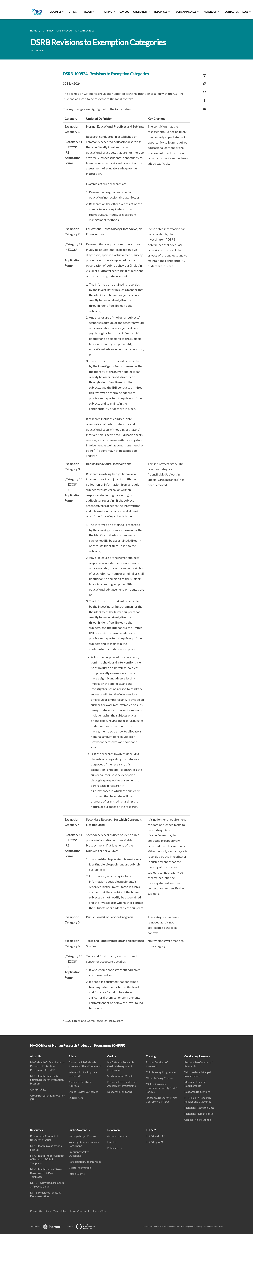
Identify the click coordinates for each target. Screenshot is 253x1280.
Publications (114, 1148)
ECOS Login (153, 1142)
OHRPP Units (38, 1089)
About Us (55, 11)
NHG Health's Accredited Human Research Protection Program (47, 1079)
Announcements (117, 1136)
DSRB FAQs (76, 1097)
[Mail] (203, 90)
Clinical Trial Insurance (197, 1119)
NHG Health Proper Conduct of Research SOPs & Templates (47, 1159)
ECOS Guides (153, 1136)
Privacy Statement (79, 1211)
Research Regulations (197, 1091)
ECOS (245, 11)
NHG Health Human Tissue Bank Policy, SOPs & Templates (46, 1172)
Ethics (73, 11)
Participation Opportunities (85, 1161)
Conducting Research (133, 11)
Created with (47, 1226)
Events (111, 1142)
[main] (126, 527)
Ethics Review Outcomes (83, 1091)
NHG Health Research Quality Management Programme (120, 1066)
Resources (160, 11)
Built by (83, 1226)
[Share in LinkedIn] (203, 107)
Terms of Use (99, 1211)
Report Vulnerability (55, 1211)
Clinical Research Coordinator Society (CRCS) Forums (162, 1088)
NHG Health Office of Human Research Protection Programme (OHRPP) (47, 1066)
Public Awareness (185, 11)
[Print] (203, 75)
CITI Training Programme (161, 1072)
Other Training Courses (159, 1078)
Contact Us (232, 11)
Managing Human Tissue (199, 1113)
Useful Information (80, 1167)
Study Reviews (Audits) (120, 1076)
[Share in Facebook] (203, 98)
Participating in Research (83, 1136)
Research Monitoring (119, 1091)
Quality (89, 11)
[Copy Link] (203, 83)
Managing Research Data (199, 1107)
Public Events (77, 1173)
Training (106, 11)
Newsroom (210, 11)
